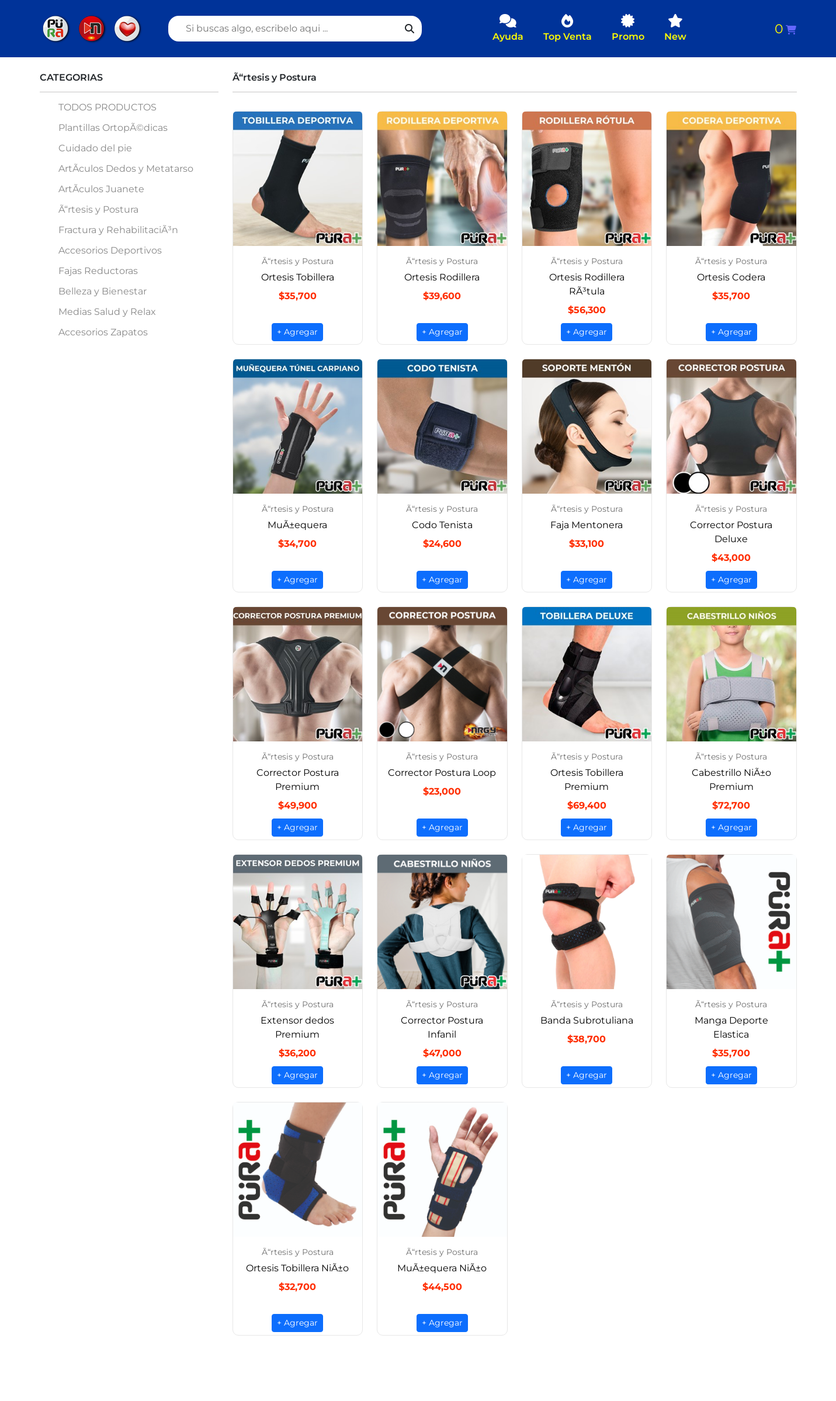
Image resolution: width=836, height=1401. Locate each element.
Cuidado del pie (95, 148)
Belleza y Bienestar (102, 291)
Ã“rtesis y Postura (98, 209)
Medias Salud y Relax (107, 311)
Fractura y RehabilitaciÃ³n (118, 229)
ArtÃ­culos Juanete (101, 189)
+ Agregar (297, 332)
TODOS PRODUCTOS (107, 107)
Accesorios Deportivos (110, 250)
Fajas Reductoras (98, 270)
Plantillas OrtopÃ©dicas (113, 127)
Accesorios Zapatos (103, 332)
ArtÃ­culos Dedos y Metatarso (125, 168)
